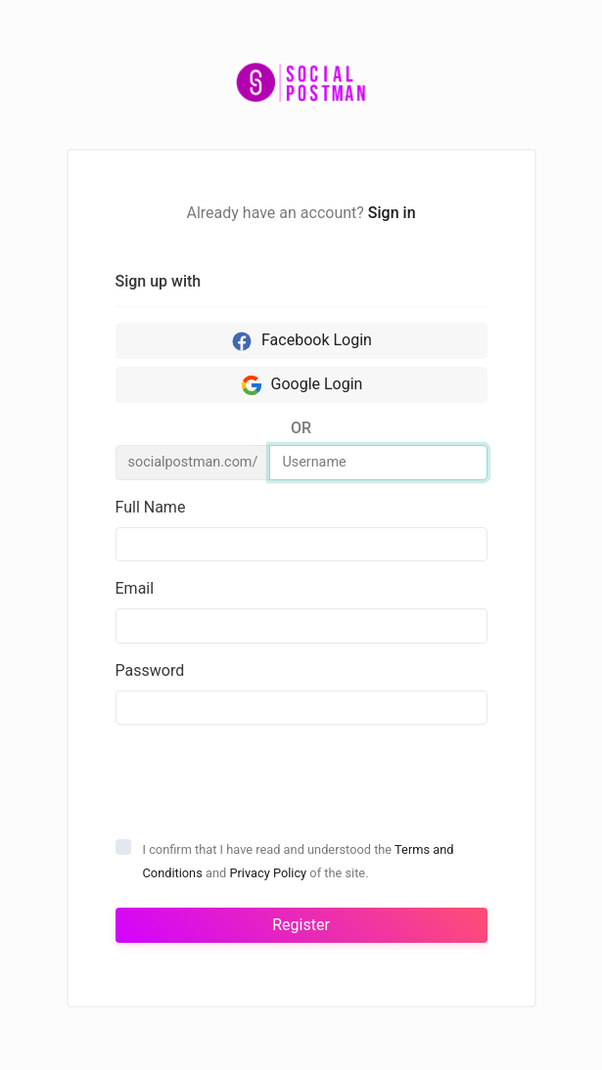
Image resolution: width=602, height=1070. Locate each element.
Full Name (151, 507)
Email (135, 588)
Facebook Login (301, 341)
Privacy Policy (267, 873)
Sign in (392, 212)
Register (301, 924)
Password (150, 670)
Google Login (301, 385)
